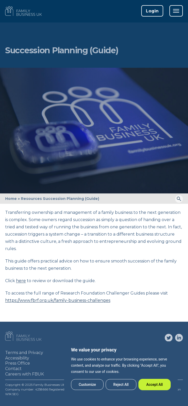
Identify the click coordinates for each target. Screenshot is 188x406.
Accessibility (17, 358)
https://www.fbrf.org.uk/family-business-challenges (57, 300)
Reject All (121, 384)
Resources (31, 198)
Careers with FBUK (24, 374)
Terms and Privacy (24, 352)
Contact (13, 368)
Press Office (17, 363)
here (21, 280)
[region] (121, 368)
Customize (87, 384)
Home (11, 198)
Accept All (154, 384)
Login (152, 11)
